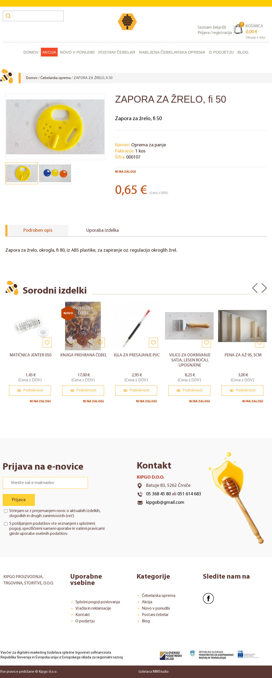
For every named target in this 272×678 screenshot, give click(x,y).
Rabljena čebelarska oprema (172, 52)
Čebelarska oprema (55, 78)
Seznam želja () (212, 27)
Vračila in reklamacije (93, 608)
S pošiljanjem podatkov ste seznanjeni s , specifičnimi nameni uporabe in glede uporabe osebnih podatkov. (57, 528)
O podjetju (221, 52)
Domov (31, 52)
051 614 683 (189, 493)
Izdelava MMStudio (154, 671)
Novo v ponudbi (77, 52)
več (70, 516)
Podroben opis (37, 230)
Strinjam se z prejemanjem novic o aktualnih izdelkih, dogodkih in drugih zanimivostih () (54, 513)
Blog (243, 52)
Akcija (49, 52)
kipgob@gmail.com (165, 502)
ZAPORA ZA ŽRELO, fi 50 (93, 78)
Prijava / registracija (215, 33)
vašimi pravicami (90, 528)
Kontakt (82, 615)
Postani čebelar (116, 52)
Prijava (19, 499)
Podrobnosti (30, 390)
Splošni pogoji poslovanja (97, 602)
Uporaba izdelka (102, 230)
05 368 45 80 (158, 493)
